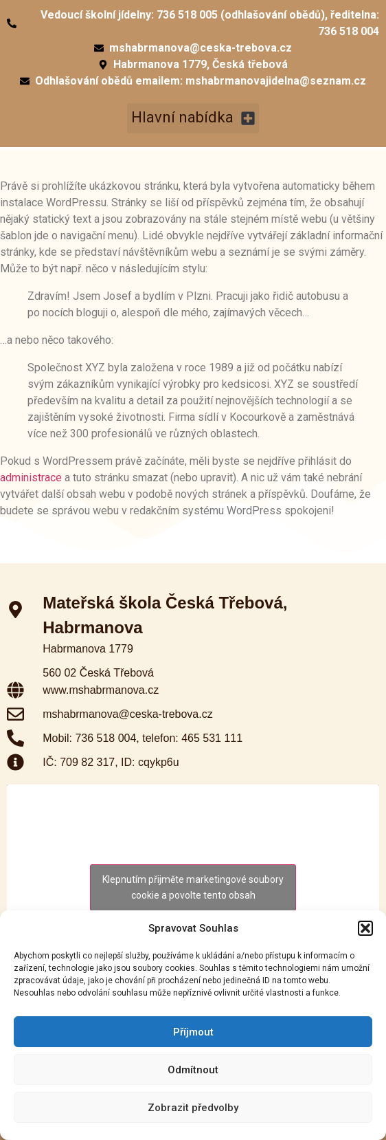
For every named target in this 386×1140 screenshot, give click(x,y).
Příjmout (193, 1032)
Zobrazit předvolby (193, 1107)
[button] (365, 928)
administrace (31, 477)
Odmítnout (193, 1070)
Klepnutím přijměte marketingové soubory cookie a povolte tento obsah (193, 887)
